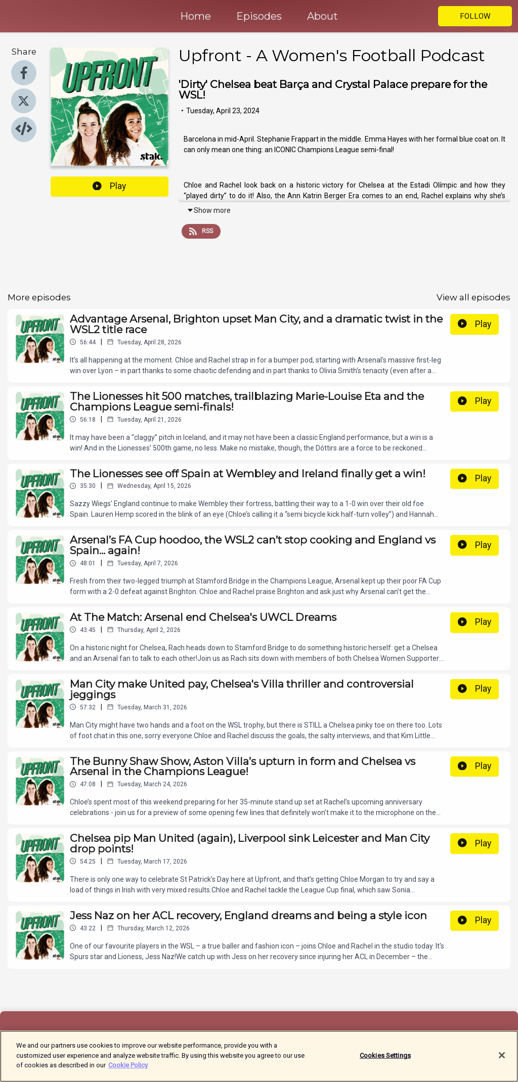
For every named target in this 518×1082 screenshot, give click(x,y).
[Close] (502, 1061)
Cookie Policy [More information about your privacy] (128, 1071)
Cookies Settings (385, 1061)
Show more (209, 210)
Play (109, 186)
